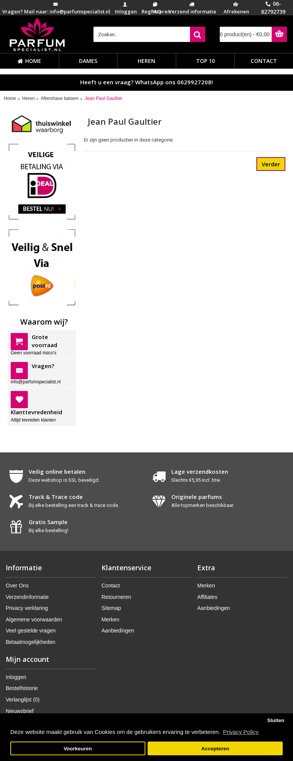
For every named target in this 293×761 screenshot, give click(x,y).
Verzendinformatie (27, 597)
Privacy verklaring (27, 608)
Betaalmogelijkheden (30, 642)
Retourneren (116, 597)
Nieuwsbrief (20, 711)
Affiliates (207, 597)
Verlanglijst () (23, 700)
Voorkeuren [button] (78, 748)
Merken (110, 619)
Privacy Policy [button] (240, 732)
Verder (271, 164)
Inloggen (16, 677)
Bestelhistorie (22, 688)
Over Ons (17, 585)
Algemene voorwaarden (34, 619)
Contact (110, 585)
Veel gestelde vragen (31, 630)
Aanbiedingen (117, 630)
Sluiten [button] (275, 720)
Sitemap (111, 608)
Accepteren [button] (215, 748)
